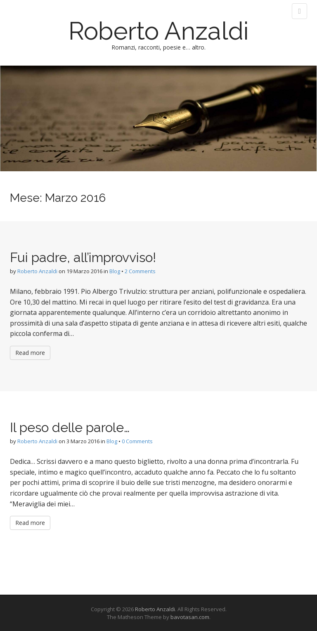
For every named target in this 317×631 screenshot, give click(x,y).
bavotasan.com (189, 617)
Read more (30, 353)
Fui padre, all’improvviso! (83, 257)
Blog (114, 271)
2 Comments (140, 271)
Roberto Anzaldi (159, 31)
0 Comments (137, 441)
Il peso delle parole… (70, 427)
